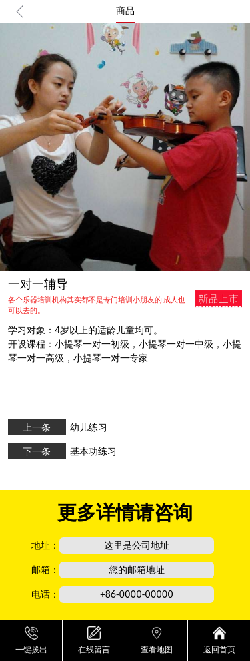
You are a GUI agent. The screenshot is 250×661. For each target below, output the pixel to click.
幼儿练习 (88, 427)
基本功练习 (93, 451)
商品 (125, 10)
